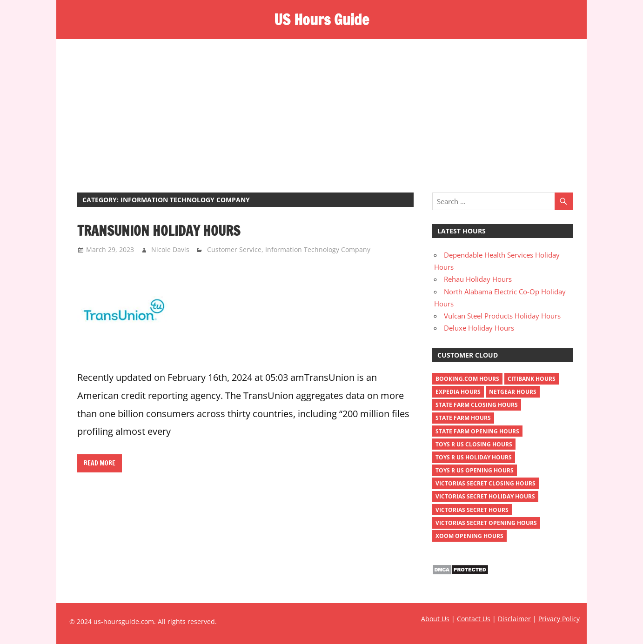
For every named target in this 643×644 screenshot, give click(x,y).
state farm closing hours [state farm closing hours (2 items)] (476, 405)
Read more (99, 463)
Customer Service (234, 249)
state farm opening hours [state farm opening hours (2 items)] (477, 431)
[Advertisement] (321, 109)
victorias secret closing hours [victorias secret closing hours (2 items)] (485, 483)
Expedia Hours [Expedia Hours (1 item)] (458, 392)
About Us (435, 618)
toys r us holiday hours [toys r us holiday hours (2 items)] (473, 457)
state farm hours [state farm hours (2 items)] (463, 418)
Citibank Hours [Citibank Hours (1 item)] (532, 379)
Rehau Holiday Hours (478, 279)
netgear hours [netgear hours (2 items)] (512, 392)
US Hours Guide (321, 19)
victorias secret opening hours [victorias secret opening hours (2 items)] (486, 523)
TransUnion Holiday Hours (158, 230)
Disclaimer (514, 618)
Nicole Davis (170, 249)
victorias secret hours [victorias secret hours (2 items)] (472, 510)
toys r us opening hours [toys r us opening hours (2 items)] (474, 470)
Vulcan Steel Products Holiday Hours (502, 315)
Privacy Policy (559, 618)
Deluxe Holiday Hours (479, 327)
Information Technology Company (317, 249)
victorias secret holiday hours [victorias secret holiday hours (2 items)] (485, 496)
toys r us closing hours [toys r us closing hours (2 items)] (473, 444)
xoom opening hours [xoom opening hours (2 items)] (469, 536)
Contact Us (473, 618)
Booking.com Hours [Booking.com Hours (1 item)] (467, 379)
